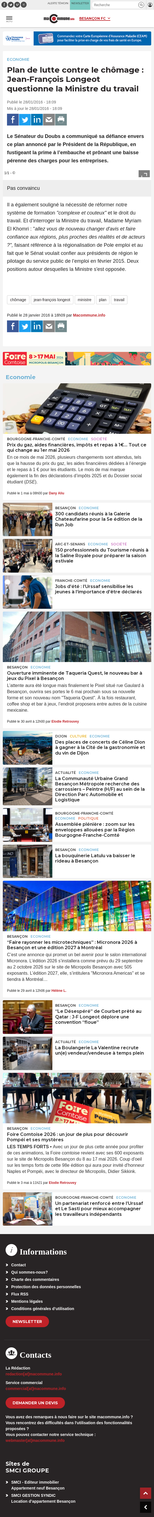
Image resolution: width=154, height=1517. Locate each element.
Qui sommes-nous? (29, 1272)
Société (99, 439)
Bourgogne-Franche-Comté (36, 439)
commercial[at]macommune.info (36, 1388)
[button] (141, 5)
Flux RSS (19, 1294)
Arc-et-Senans (70, 544)
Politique (88, 818)
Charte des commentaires (35, 1279)
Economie (18, 59)
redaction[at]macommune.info (34, 1374)
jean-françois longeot (52, 300)
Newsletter (27, 1321)
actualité (65, 773)
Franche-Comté (71, 580)
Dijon (61, 736)
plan (102, 300)
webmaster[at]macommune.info (35, 1440)
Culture (78, 736)
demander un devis (35, 1402)
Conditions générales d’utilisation (42, 1308)
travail (119, 300)
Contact (18, 1265)
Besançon (65, 508)
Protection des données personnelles (46, 1287)
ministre (85, 300)
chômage (18, 300)
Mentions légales (27, 1301)
